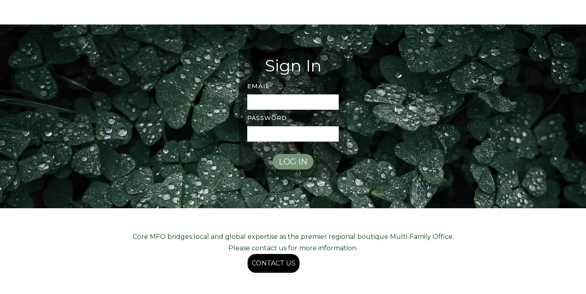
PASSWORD (267, 118)
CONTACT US (273, 263)
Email (258, 86)
